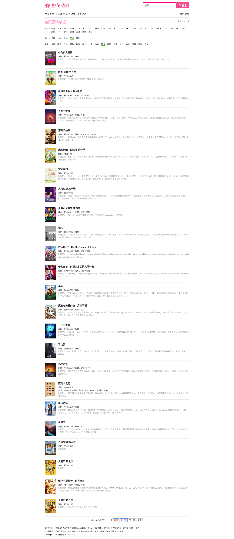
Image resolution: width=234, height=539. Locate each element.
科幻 (84, 44)
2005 (53, 32)
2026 (59, 29)
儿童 (115, 44)
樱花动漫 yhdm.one (67, 535)
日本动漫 (60, 14)
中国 (66, 38)
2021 (90, 29)
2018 (109, 29)
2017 (115, 29)
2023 (78, 29)
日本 (59, 38)
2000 (84, 32)
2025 (66, 29)
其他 (78, 38)
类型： (47, 44)
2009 (165, 29)
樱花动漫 (49, 5)
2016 (121, 29)
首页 (116, 520)
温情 (128, 44)
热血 (146, 44)
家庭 (109, 44)
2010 (159, 29)
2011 (152, 29)
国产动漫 (71, 14)
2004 (59, 32)
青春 (140, 44)
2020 (97, 29)
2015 (128, 29)
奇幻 (66, 44)
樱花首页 (49, 14)
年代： (47, 29)
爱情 (103, 44)
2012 (146, 29)
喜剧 (59, 44)
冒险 (72, 44)
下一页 (132, 520)
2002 (72, 32)
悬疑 (134, 44)
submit (182, 5)
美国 (72, 38)
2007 (177, 29)
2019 (103, 29)
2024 (72, 29)
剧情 (78, 44)
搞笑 (97, 44)
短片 (121, 44)
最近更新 (184, 14)
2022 (84, 29)
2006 (183, 29)
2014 (134, 29)
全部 (53, 29)
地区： (47, 38)
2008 (171, 29)
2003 (66, 32)
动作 (90, 44)
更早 (90, 32)
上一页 (123, 520)
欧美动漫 (81, 14)
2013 (140, 29)
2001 (78, 32)
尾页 (139, 520)
